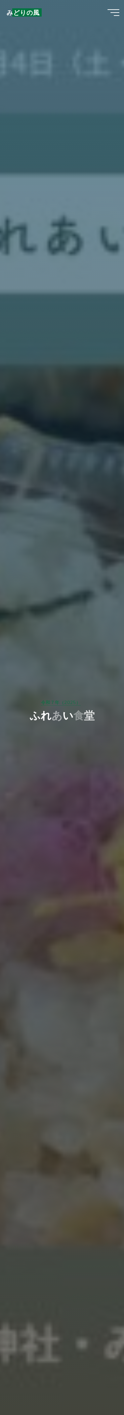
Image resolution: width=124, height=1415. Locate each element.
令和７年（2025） (61, 702)
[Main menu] (113, 12)
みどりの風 (23, 12)
